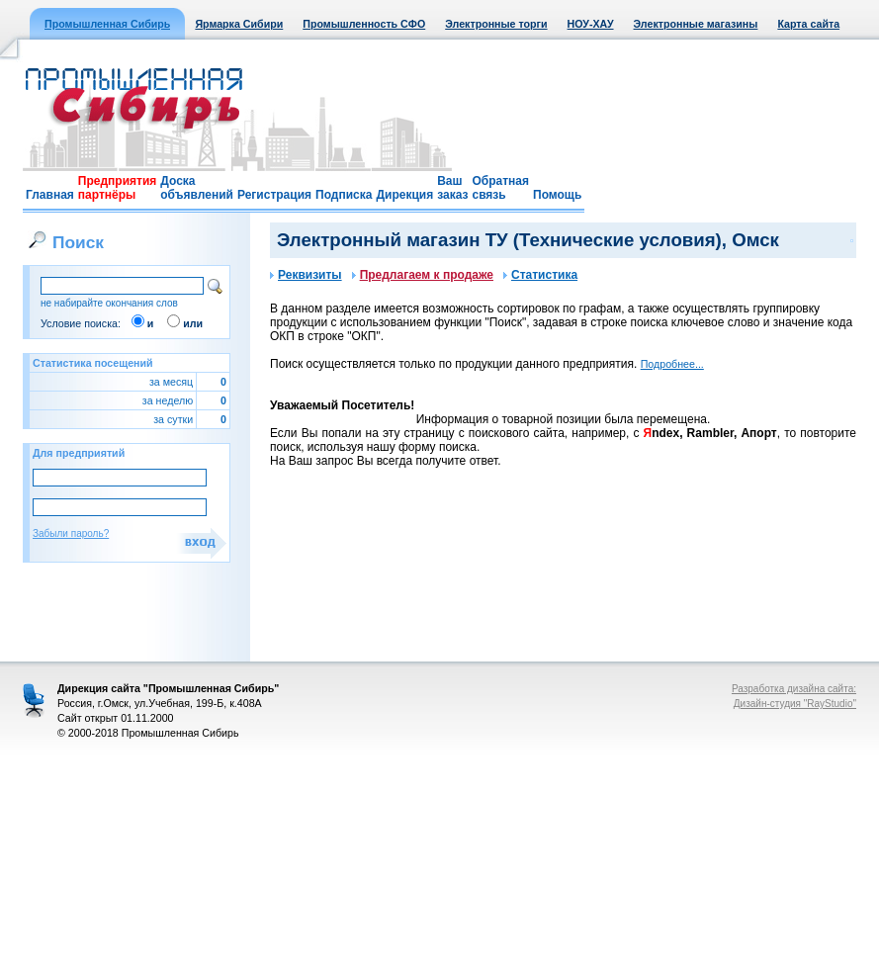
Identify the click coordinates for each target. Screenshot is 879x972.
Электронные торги (496, 24)
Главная (50, 195)
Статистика (540, 275)
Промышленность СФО (364, 24)
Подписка (343, 195)
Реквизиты (306, 275)
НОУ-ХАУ (591, 24)
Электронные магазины (696, 24)
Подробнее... (672, 364)
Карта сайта (808, 24)
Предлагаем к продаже (422, 275)
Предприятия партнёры (117, 188)
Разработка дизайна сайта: (794, 688)
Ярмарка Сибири (239, 24)
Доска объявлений (196, 188)
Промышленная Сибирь (107, 24)
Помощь (557, 195)
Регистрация (274, 195)
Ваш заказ (452, 188)
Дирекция (404, 195)
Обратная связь (500, 188)
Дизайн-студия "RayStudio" (795, 703)
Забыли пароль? (71, 533)
